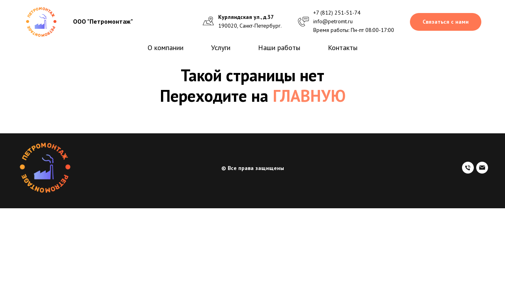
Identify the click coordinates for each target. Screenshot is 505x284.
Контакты (342, 47)
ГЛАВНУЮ (309, 95)
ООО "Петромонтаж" (103, 21)
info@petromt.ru (333, 21)
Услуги (220, 47)
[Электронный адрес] (482, 171)
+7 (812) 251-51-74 (337, 12)
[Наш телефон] (468, 171)
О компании (165, 47)
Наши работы (279, 47)
